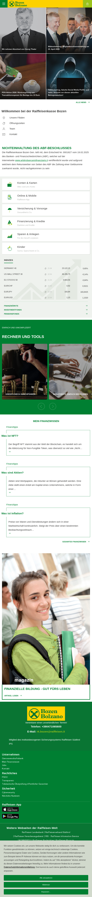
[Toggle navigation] (4, 4)
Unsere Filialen (13, 117)
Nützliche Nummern (11, 796)
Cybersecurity (8, 792)
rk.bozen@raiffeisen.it (51, 731)
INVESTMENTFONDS (13, 310)
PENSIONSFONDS (11, 314)
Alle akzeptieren (46, 878)
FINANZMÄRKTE (11, 306)
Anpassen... (46, 892)
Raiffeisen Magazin (64, 840)
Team (8, 128)
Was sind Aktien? (12, 472)
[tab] (8, 260)
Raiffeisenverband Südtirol (57, 832)
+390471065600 (51, 726)
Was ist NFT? (9, 435)
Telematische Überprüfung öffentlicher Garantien (25, 784)
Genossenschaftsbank (12, 758)
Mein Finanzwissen (10, 762)
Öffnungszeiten (13, 123)
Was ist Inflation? (12, 513)
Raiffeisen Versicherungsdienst (29, 836)
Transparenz (8, 780)
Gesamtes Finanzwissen (74, 542)
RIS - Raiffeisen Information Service (62, 836)
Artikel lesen (11, 696)
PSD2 (5, 777)
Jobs (4, 765)
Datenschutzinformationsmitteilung (19, 867)
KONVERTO (25, 840)
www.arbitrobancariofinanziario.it (31, 160)
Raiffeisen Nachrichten (43, 840)
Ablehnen (46, 885)
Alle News (81, 102)
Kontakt (9, 134)
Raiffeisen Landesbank (32, 832)
